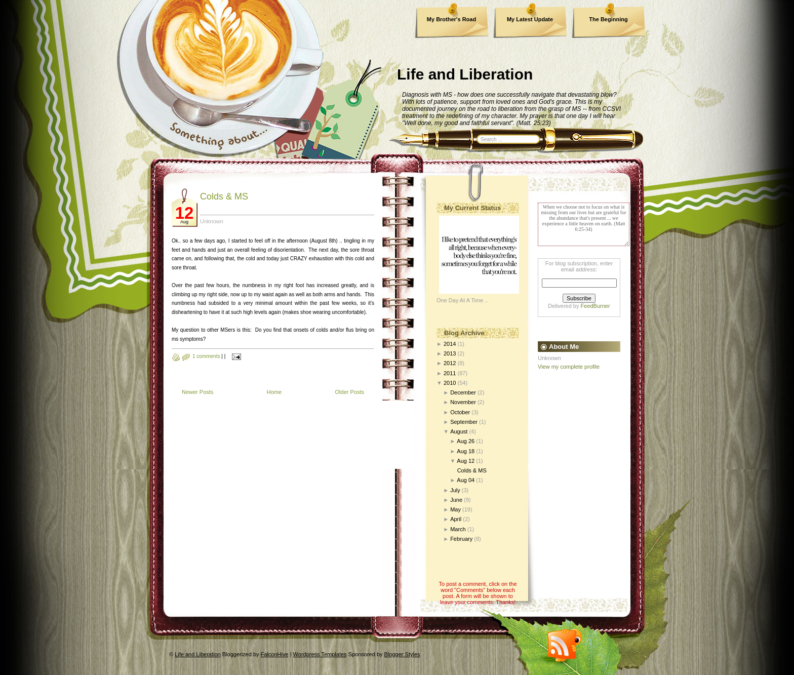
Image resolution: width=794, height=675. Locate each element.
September (464, 422)
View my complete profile (569, 367)
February (461, 539)
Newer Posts (197, 392)
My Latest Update (530, 19)
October (460, 412)
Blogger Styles (402, 654)
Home (274, 392)
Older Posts (349, 392)
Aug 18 (465, 451)
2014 (450, 344)
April (455, 519)
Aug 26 (465, 441)
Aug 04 (465, 480)
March (458, 529)
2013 (450, 353)
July (455, 490)
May (455, 509)
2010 (450, 383)
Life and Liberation (465, 74)
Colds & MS (224, 196)
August (458, 431)
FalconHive (275, 654)
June (456, 500)
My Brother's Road (451, 19)
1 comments (206, 356)
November (463, 402)
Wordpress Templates (320, 654)
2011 (450, 373)
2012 (450, 363)
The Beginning (608, 19)
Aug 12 (465, 461)
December (463, 392)
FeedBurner (595, 306)
